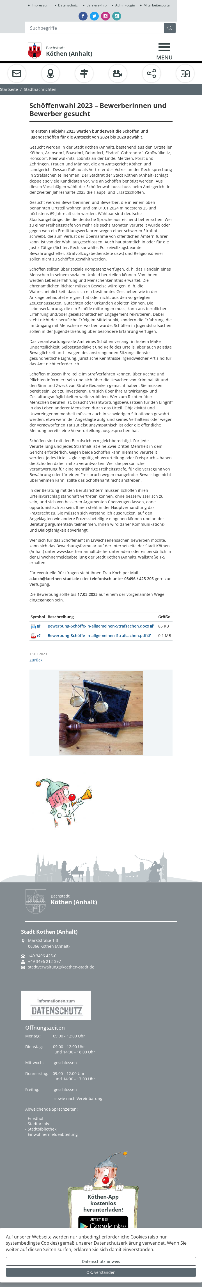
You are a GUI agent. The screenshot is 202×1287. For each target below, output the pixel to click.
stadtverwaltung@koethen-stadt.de (61, 967)
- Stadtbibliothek (40, 1129)
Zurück (35, 660)
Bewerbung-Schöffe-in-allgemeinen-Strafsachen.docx (98, 626)
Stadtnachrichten (40, 89)
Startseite (9, 89)
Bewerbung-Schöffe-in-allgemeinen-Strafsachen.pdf (97, 635)
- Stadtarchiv (37, 1123)
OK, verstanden (101, 1272)
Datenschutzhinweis (101, 1261)
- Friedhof (34, 1118)
